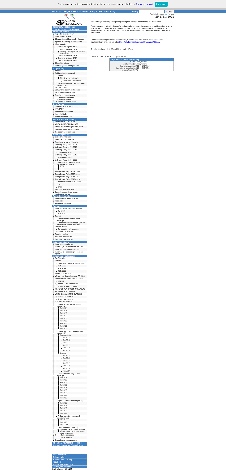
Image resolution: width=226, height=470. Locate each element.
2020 (62, 166)
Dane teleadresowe (63, 36)
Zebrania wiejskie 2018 (67, 49)
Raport (60, 76)
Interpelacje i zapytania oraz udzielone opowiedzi (69, 163)
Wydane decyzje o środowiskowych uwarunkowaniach (72, 432)
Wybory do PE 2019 (63, 273)
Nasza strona (89, 11)
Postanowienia (65, 335)
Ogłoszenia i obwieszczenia (66, 284)
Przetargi (59, 201)
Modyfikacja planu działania (72, 81)
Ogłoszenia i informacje (65, 132)
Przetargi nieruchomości (68, 286)
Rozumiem (161, 4)
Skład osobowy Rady (64, 111)
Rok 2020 (63, 323)
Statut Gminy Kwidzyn (64, 139)
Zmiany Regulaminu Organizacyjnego (65, 98)
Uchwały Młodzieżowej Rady (67, 129)
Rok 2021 (63, 326)
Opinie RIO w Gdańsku (64, 231)
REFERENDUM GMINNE (65, 291)
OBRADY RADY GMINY (64, 106)
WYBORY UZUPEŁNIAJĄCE (66, 124)
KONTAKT (59, 109)
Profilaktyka (60, 258)
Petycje (58, 261)
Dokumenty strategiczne (63, 27)
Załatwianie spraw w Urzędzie (67, 90)
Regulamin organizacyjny (65, 95)
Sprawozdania (61, 226)
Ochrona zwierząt (65, 437)
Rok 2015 (63, 311)
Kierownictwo (61, 87)
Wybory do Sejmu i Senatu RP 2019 (70, 276)
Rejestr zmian (59, 457)
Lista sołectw (60, 44)
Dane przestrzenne (63, 137)
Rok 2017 (63, 316)
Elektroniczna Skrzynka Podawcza (69, 39)
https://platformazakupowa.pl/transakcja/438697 (139, 42)
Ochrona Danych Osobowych (65, 29)
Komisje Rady (61, 114)
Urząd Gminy (58, 68)
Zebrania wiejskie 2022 (67, 60)
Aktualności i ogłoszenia (63, 256)
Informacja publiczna (64, 244)
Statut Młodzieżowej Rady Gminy (69, 127)
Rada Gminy (58, 104)
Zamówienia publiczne (62, 196)
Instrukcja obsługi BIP (62, 11)
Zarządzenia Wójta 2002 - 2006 (67, 171)
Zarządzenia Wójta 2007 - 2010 (67, 174)
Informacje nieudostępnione (67, 66)
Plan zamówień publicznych (66, 198)
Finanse (56, 206)
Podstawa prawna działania (66, 142)
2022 (59, 187)
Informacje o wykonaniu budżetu (69, 208)
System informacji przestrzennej (68, 42)
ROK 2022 (62, 271)
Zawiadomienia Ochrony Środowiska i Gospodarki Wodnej (71, 428)
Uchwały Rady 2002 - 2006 (66, 144)
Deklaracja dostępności (65, 73)
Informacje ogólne (60, 32)
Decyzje (63, 353)
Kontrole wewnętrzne (64, 239)
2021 (62, 169)
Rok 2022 (63, 328)
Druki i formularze (65, 299)
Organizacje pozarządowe (66, 440)
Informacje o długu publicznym (68, 249)
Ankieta (58, 71)
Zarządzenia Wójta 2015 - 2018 (67, 179)
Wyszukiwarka (59, 455)
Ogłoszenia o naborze (64, 297)
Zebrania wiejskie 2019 (67, 55)
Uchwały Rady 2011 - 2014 (66, 150)
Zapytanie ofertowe (63, 203)
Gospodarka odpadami (64, 435)
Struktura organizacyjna (65, 92)
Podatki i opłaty (61, 234)
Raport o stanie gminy (64, 34)
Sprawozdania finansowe (68, 229)
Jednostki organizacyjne (65, 101)
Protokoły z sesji (65, 152)
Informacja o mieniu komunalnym (69, 247)
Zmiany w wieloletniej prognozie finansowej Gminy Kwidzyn (71, 223)
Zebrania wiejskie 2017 (67, 47)
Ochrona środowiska (64, 302)
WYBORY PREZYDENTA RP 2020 (69, 279)
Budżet (58, 216)
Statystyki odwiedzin (62, 467)
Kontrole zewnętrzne (63, 237)
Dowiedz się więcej (144, 4)
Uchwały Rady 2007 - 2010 (66, 147)
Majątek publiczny (60, 242)
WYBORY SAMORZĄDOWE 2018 (68, 294)
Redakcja (77, 11)
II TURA (61, 281)
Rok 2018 (61, 211)
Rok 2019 (61, 213)
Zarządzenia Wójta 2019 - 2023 (68, 182)
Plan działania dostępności (69, 78)
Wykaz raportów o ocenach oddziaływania (68, 417)
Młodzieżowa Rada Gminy (64, 119)
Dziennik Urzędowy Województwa (67, 445)
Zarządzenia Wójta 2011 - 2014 (67, 177)
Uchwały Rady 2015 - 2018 (66, 155)
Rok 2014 (63, 308)
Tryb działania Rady (63, 117)
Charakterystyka (62, 63)
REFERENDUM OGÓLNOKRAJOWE (70, 289)
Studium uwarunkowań (64, 189)
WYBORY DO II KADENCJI (66, 122)
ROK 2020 (62, 266)
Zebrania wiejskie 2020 (67, 58)
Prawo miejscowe (60, 135)
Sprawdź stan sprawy (105, 11)
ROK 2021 (62, 268)
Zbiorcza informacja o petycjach (71, 263)
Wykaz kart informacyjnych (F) (70, 401)
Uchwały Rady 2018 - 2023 (66, 160)
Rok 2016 (63, 313)
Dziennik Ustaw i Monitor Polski (67, 443)
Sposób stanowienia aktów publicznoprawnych (66, 193)
